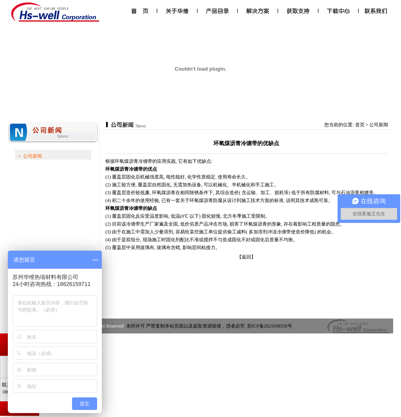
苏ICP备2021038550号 (270, 326)
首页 (360, 124)
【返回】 (246, 257)
